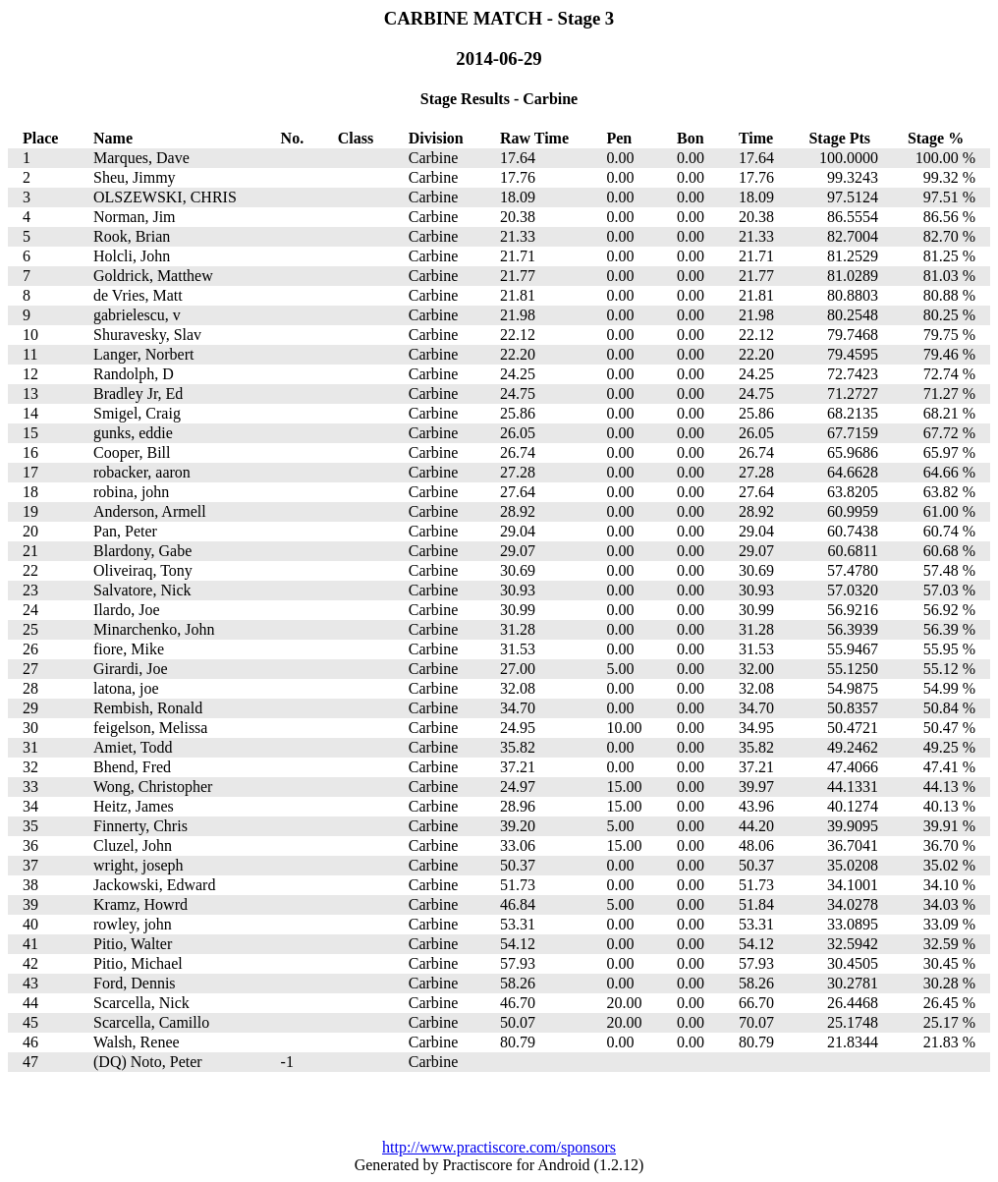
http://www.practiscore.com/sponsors (499, 1147)
